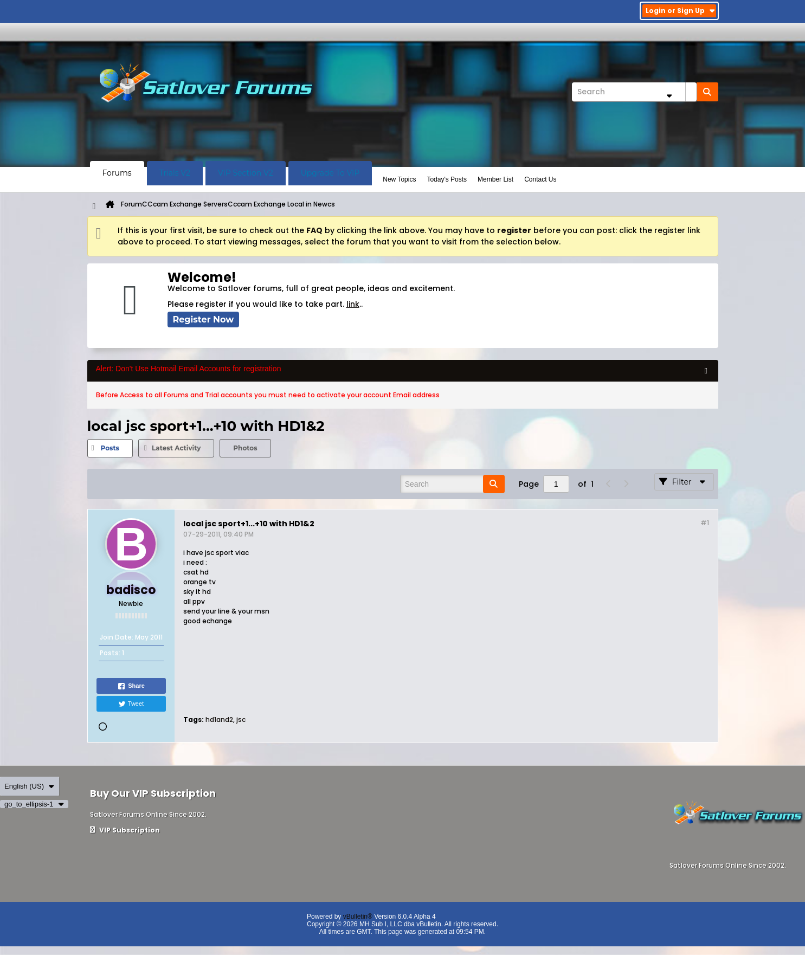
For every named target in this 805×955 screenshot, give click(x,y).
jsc (241, 719)
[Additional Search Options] (669, 95)
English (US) (29, 786)
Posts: (110, 652)
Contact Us (540, 179)
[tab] (110, 448)
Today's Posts (447, 179)
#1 (704, 522)
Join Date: (116, 637)
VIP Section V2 (245, 173)
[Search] (634, 91)
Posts (110, 448)
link (352, 304)
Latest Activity (176, 448)
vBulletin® (357, 916)
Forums (117, 173)
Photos (245, 448)
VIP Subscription (125, 830)
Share (131, 686)
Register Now (203, 319)
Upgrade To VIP (330, 173)
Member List (495, 179)
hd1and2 (219, 719)
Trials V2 (174, 173)
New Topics (399, 179)
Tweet (131, 704)
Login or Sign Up (681, 10)
